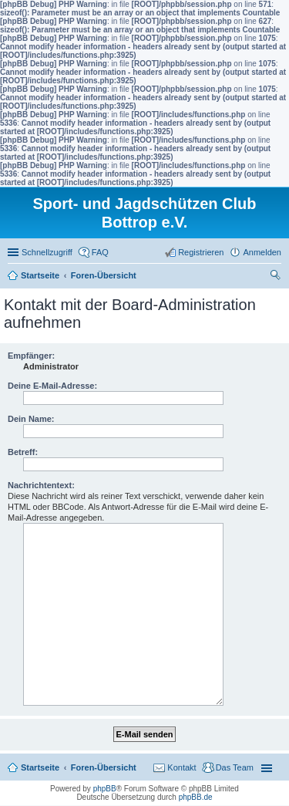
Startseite (40, 767)
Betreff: (23, 452)
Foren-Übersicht (103, 767)
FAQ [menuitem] (100, 252)
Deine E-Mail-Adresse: (52, 385)
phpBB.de (196, 797)
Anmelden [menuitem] (262, 252)
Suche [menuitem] (276, 277)
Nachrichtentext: (41, 485)
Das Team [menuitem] (235, 767)
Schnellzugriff (47, 252)
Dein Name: (31, 418)
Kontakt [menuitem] (181, 767)
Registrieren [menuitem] (200, 252)
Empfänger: (31, 355)
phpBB (104, 788)
